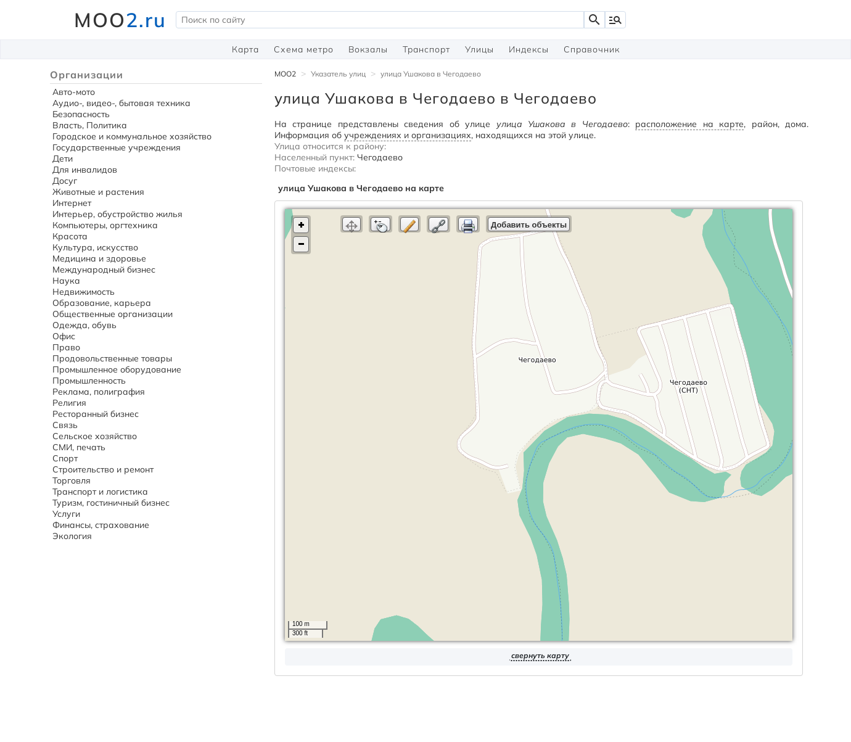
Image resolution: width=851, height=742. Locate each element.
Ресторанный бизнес (95, 413)
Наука (66, 280)
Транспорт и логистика (100, 491)
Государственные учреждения (116, 147)
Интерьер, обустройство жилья (117, 214)
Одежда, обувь (84, 325)
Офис (63, 336)
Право (66, 347)
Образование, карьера (101, 302)
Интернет (71, 202)
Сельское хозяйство (94, 436)
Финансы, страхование (100, 524)
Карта (245, 49)
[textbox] (380, 19)
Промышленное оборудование (116, 369)
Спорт (65, 458)
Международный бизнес (103, 269)
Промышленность (89, 380)
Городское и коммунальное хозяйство (132, 136)
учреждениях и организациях (407, 135)
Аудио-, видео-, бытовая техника (121, 103)
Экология (72, 536)
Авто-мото (73, 91)
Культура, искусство (95, 247)
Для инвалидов (84, 169)
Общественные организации (112, 313)
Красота (70, 236)
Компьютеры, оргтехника (105, 225)
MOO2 (285, 73)
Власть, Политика (89, 125)
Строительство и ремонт (103, 469)
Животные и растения (98, 191)
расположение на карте (689, 124)
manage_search (615, 19)
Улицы (479, 49)
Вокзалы (368, 49)
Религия (69, 402)
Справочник (592, 49)
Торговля (71, 480)
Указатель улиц (338, 73)
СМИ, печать (78, 447)
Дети (62, 158)
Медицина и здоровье (99, 258)
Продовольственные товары (112, 358)
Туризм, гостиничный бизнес (111, 502)
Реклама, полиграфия (98, 391)
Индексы (529, 49)
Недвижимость (83, 291)
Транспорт (426, 49)
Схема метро (304, 49)
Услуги (66, 513)
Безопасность (81, 114)
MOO (120, 19)
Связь (65, 425)
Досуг (64, 180)
